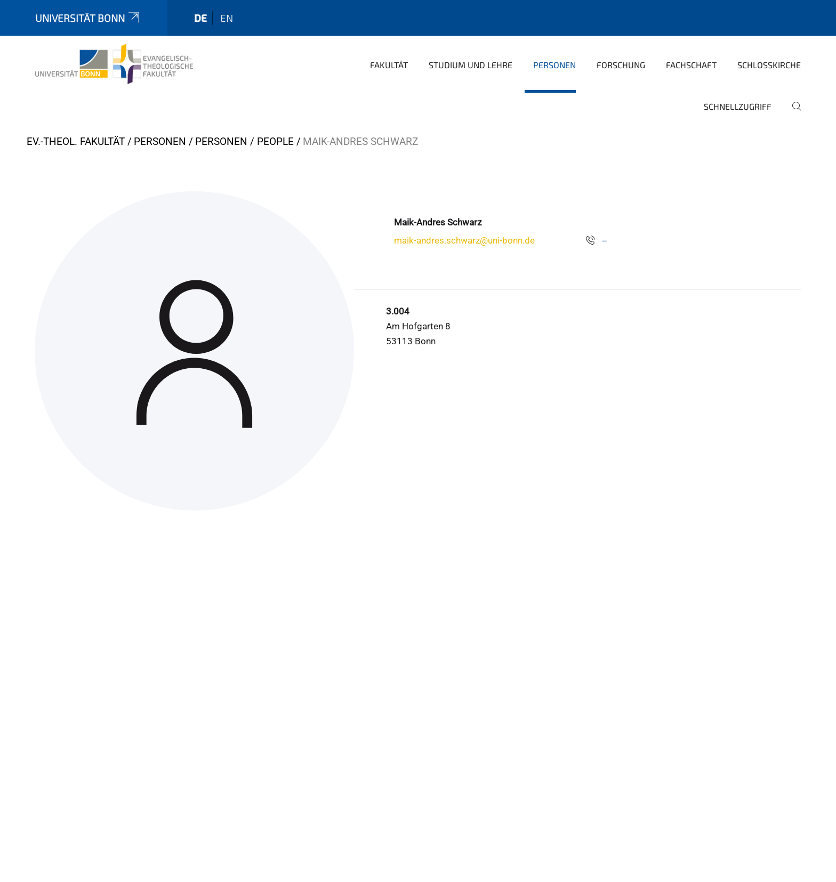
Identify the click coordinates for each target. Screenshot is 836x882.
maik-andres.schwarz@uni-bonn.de (464, 240)
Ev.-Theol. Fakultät (76, 141)
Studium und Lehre (470, 65)
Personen (554, 65)
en (226, 18)
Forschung (621, 65)
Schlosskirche (769, 65)
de (200, 18)
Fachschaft (691, 65)
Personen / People (244, 141)
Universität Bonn (88, 18)
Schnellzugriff (737, 106)
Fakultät (389, 65)
